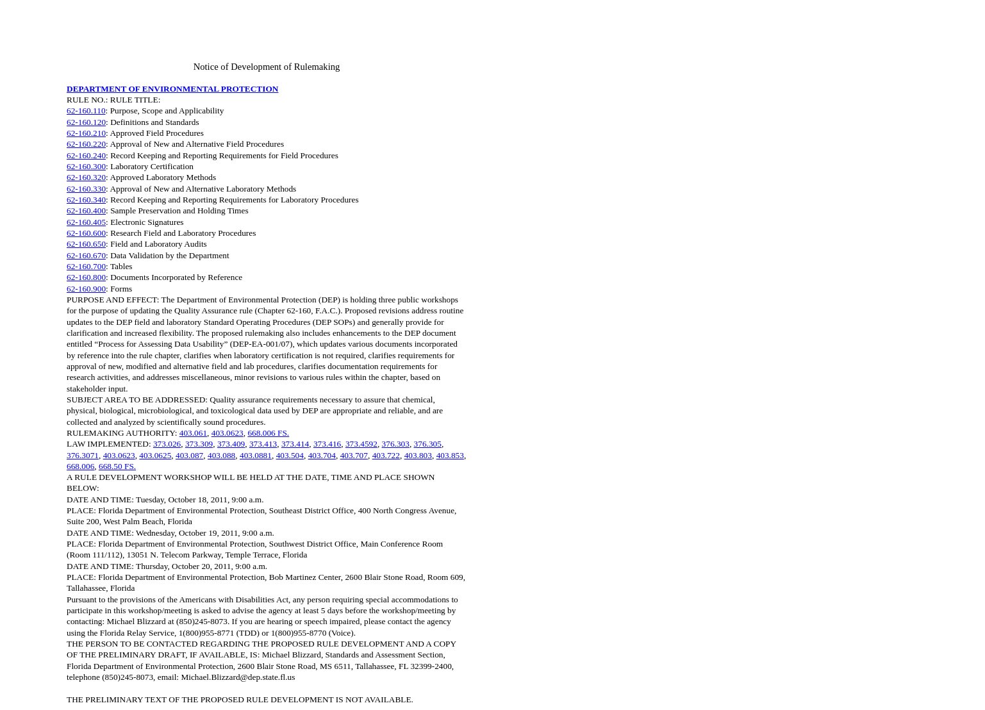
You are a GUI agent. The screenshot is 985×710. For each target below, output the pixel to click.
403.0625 (155, 455)
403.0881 (256, 455)
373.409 (231, 444)
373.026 (167, 444)
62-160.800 (86, 277)
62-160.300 (86, 166)
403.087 (189, 455)
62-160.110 (86, 110)
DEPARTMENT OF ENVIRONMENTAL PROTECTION (172, 89)
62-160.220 (86, 144)
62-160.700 (86, 266)
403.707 (354, 455)
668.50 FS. (117, 466)
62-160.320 (86, 177)
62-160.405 (86, 222)
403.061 (193, 433)
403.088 (221, 455)
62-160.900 (86, 288)
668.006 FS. (268, 433)
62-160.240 (86, 155)
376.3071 (83, 455)
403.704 (322, 455)
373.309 (199, 444)
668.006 (80, 466)
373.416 (327, 444)
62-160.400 (86, 210)
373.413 (263, 444)
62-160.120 (86, 122)
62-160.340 (86, 199)
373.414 (295, 444)
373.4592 (361, 444)
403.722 (386, 455)
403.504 (290, 455)
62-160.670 (86, 255)
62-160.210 (86, 133)
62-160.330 (86, 189)
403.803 (418, 455)
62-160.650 (86, 244)
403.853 (450, 455)
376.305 (428, 444)
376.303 (396, 444)
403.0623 (227, 433)
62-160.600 (86, 233)
